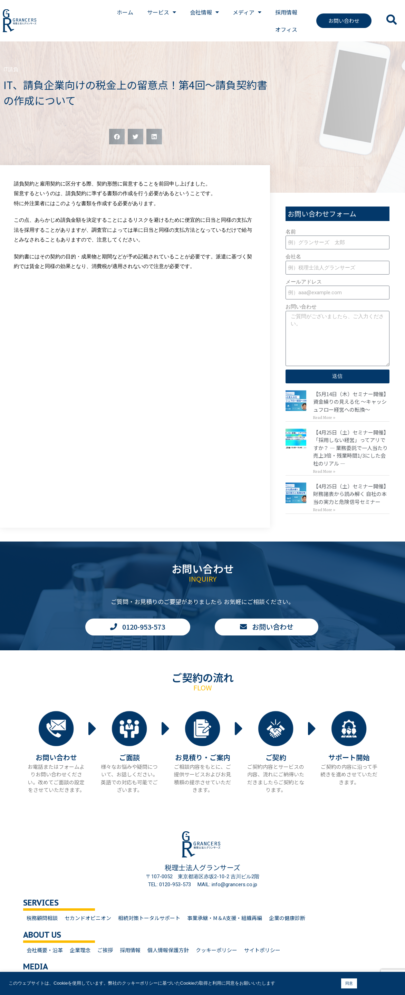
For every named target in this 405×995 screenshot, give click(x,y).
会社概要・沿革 (45, 950)
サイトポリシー (262, 950)
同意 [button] (349, 983)
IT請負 (10, 69)
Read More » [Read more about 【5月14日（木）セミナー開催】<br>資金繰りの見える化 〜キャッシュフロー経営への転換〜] (324, 417)
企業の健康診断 (287, 917)
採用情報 (286, 12)
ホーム (125, 12)
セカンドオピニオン (88, 917)
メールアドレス (304, 282)
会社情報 (204, 12)
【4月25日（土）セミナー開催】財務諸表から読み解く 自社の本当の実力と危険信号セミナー (351, 493)
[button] (117, 136)
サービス (161, 12)
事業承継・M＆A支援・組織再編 (224, 917)
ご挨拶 (105, 950)
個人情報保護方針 (168, 950)
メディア (247, 12)
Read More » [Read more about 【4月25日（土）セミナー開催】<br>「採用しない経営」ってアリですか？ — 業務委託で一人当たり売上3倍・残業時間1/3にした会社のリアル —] (324, 471)
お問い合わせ (301, 307)
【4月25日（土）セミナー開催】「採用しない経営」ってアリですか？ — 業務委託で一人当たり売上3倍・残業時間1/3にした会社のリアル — (351, 448)
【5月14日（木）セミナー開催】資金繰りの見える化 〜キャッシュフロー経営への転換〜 (351, 401)
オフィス (286, 29)
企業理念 (80, 950)
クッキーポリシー (216, 950)
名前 (291, 232)
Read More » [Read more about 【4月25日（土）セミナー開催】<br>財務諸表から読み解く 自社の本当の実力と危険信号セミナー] (324, 510)
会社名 (293, 256)
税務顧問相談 (42, 917)
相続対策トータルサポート (149, 917)
